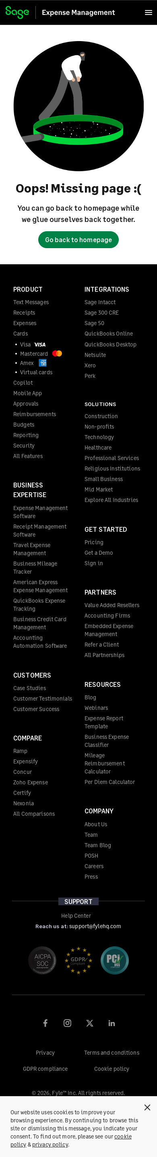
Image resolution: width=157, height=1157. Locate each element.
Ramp (20, 750)
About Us (96, 824)
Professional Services (112, 457)
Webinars (96, 707)
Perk (90, 375)
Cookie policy (112, 1068)
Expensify (25, 761)
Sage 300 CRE (102, 312)
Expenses (24, 322)
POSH (92, 855)
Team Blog (98, 845)
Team (91, 834)
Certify (22, 792)
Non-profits (99, 426)
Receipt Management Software (39, 530)
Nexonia (23, 803)
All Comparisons (34, 813)
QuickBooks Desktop (110, 344)
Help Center (76, 915)
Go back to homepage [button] (78, 239)
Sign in (94, 563)
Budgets (23, 424)
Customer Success (36, 708)
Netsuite (95, 354)
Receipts (24, 312)
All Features (28, 455)
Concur (22, 771)
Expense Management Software (40, 511)
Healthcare (98, 447)
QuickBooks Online (109, 333)
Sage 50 (94, 322)
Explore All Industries (111, 499)
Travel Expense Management (31, 548)
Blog (91, 697)
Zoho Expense (30, 782)
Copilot (23, 382)
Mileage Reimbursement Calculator (105, 763)
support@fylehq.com (95, 926)
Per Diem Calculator (110, 781)
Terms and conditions (111, 1052)
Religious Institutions (112, 468)
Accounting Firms (107, 615)
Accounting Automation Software (40, 641)
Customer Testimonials (42, 698)
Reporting (26, 434)
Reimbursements (34, 414)
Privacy (45, 1052)
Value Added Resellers (112, 604)
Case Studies (29, 687)
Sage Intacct (100, 302)
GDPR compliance (45, 1068)
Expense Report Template (104, 722)
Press (91, 876)
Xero (90, 365)
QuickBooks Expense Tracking (39, 604)
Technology (99, 436)
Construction (101, 416)
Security (24, 445)
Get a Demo (99, 552)
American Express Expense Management (40, 585)
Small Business (104, 478)
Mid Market (99, 489)
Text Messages (31, 302)
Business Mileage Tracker (35, 567)
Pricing (94, 542)
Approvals (25, 403)
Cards (20, 333)
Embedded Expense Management (109, 629)
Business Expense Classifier (107, 740)
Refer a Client (102, 644)
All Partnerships (104, 654)
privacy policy (50, 1144)
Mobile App (27, 393)
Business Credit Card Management (39, 623)
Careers (94, 866)
